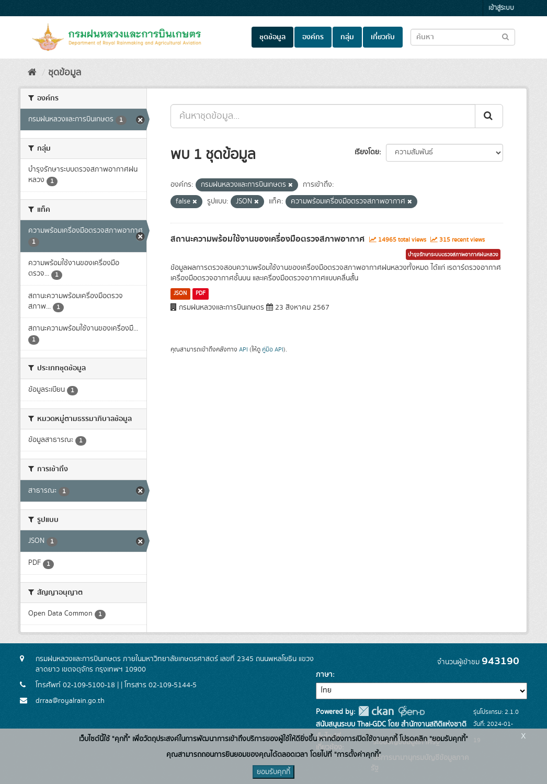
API (243, 349)
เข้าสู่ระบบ (501, 8)
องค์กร (313, 37)
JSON (180, 293)
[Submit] (489, 116)
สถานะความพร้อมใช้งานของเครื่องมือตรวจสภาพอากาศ (267, 239)
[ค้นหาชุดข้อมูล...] (322, 116)
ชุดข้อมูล (272, 37)
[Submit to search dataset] (505, 36)
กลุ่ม (347, 37)
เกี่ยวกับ (383, 37)
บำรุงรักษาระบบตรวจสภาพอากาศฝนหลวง (453, 254)
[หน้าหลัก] (32, 72)
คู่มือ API (272, 349)
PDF (201, 293)
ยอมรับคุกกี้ (273, 772)
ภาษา (324, 674)
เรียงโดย (367, 152)
